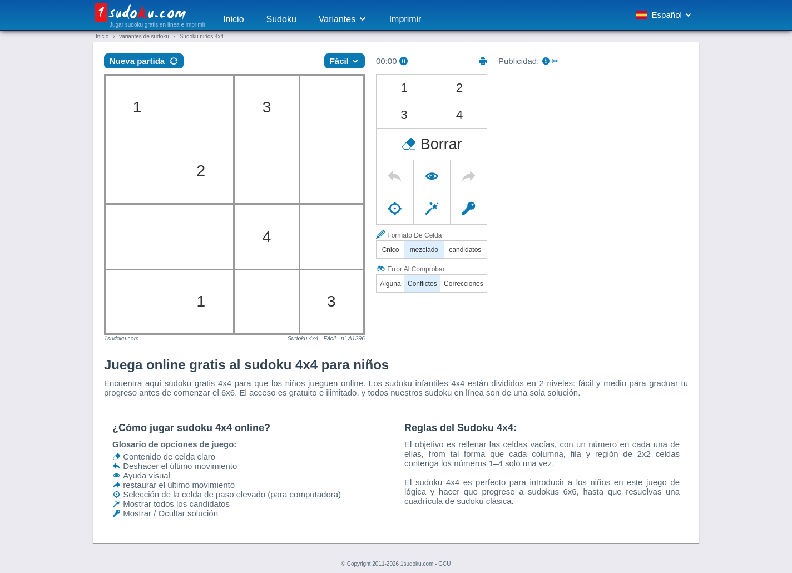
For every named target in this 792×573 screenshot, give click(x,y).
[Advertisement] (593, 152)
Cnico (390, 250)
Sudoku (281, 19)
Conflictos (422, 284)
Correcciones (463, 284)
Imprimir (405, 19)
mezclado (424, 250)
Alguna (390, 284)
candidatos (465, 250)
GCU (444, 564)
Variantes (343, 19)
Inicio (233, 19)
